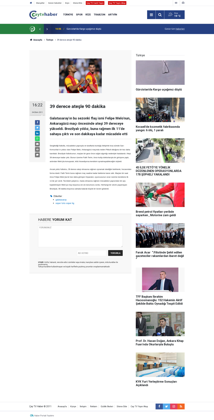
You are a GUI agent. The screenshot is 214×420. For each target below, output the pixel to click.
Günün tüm (175, 28)
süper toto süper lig (65, 203)
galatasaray (61, 199)
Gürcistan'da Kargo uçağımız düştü (84, 28)
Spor (79, 14)
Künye (73, 406)
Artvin (112, 14)
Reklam (93, 406)
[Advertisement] (80, 303)
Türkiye (68, 14)
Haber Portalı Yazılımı (44, 415)
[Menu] (151, 15)
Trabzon (99, 14)
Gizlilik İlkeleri (107, 406)
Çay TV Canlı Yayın (95, 3)
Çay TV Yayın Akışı (117, 3)
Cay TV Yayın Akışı (139, 406)
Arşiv (67, 3)
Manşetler (40, 3)
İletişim (83, 406)
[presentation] (39, 29)
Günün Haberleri (54, 3)
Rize (88, 14)
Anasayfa (62, 406)
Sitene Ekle (77, 3)
